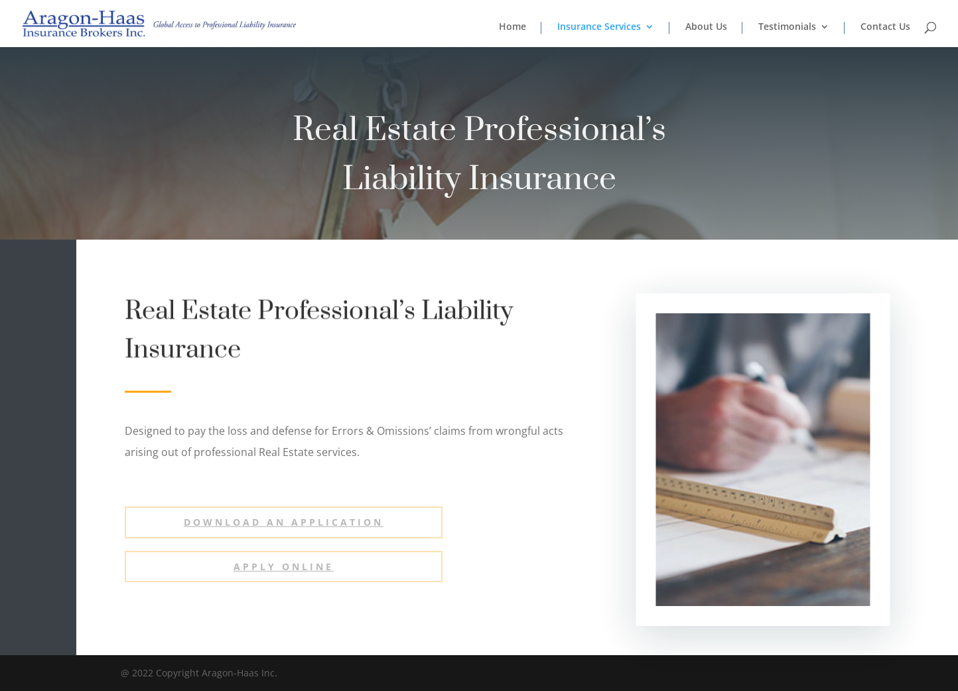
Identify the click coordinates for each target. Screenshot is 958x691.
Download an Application (283, 522)
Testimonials (787, 27)
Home (512, 27)
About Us (706, 27)
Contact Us (885, 27)
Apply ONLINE (284, 566)
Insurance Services (599, 27)
